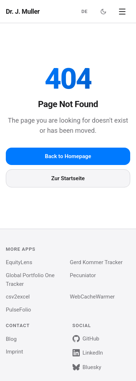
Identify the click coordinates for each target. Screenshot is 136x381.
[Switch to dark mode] (103, 12)
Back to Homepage (68, 156)
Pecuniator (83, 275)
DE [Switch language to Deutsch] (85, 11)
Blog (11, 339)
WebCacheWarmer (92, 296)
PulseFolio (18, 309)
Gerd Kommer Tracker (96, 262)
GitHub (86, 338)
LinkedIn (88, 352)
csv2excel (18, 296)
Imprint (14, 351)
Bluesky (87, 367)
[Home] (23, 12)
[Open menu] (122, 12)
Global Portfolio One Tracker (30, 279)
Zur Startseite (68, 178)
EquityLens (19, 262)
